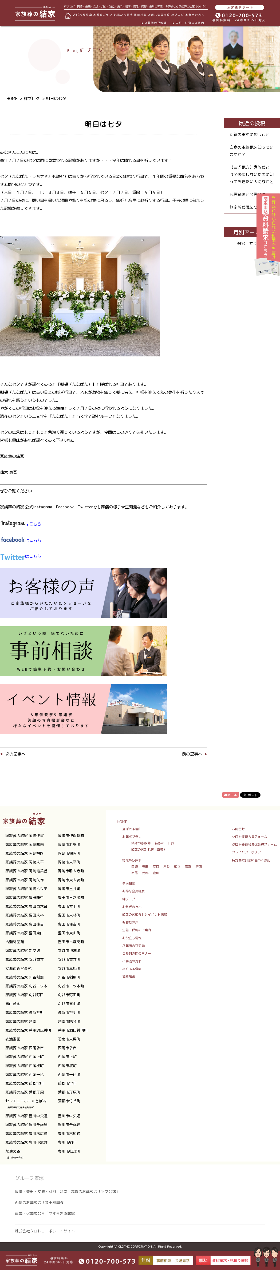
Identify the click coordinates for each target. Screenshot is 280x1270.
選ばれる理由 (82, 15)
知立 (177, 866)
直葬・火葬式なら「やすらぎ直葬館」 (46, 1213)
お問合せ (238, 829)
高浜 (188, 866)
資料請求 (128, 976)
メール (230, 795)
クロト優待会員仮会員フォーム (254, 844)
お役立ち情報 (131, 938)
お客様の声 (130, 922)
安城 (156, 866)
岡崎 (134, 866)
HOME (122, 821)
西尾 (134, 873)
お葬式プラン (131, 836)
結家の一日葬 (164, 843)
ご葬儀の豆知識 (155, 23)
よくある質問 (131, 969)
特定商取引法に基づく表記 (251, 860)
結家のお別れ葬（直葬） (149, 849)
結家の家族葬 (141, 843)
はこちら (20, 540)
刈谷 (166, 866)
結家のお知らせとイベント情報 (144, 914)
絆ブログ (177, 15)
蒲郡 (145, 873)
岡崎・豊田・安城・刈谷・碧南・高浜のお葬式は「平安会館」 (67, 1191)
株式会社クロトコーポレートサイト (45, 1230)
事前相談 (140, 15)
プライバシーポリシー (248, 852)
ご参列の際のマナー (136, 953)
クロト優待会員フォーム (249, 836)
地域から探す (131, 860)
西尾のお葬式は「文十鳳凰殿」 (41, 1202)
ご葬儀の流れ (131, 961)
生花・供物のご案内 (189, 23)
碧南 (198, 866)
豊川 (156, 873)
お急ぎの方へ (194, 15)
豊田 (145, 866)
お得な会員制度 (159, 15)
